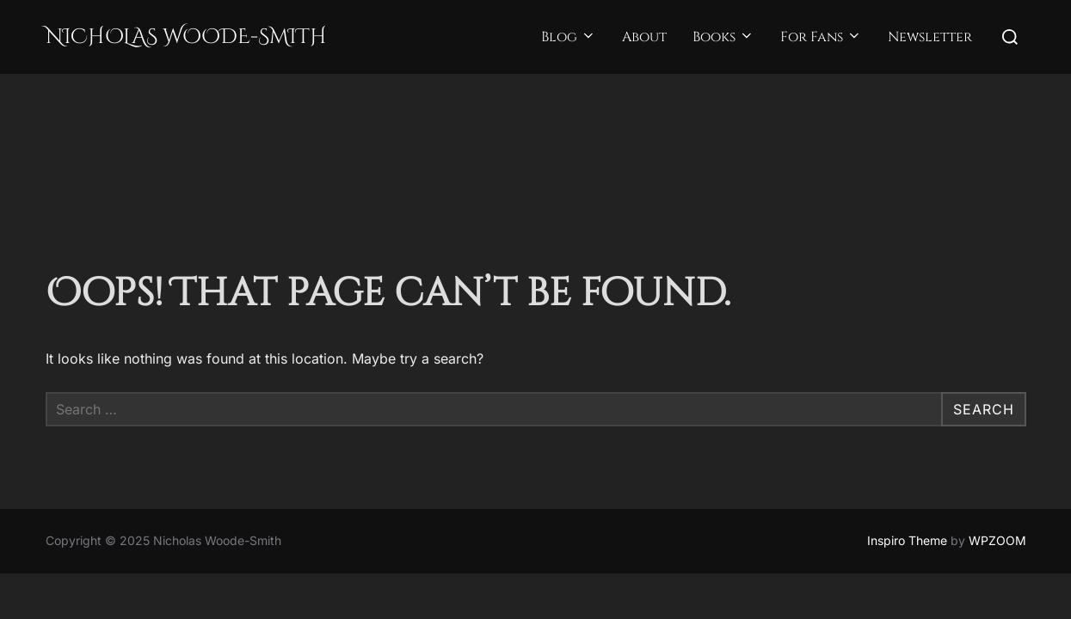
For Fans (821, 37)
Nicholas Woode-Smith (186, 37)
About (644, 37)
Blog (568, 37)
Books (723, 37)
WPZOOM (997, 466)
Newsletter (930, 37)
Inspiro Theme (907, 466)
